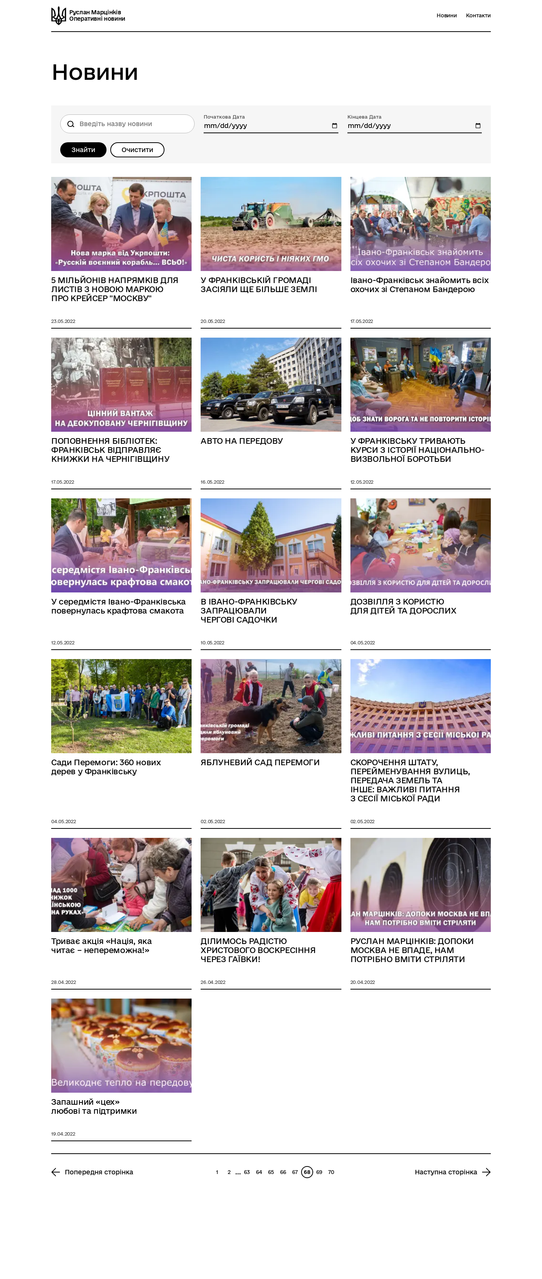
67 (295, 1172)
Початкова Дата (224, 116)
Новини (447, 15)
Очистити (137, 149)
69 (319, 1172)
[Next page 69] (453, 1172)
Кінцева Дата (364, 116)
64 (259, 1172)
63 (247, 1172)
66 (283, 1172)
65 (271, 1172)
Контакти (478, 15)
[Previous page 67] (92, 1172)
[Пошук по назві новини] (127, 123)
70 (331, 1172)
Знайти (83, 149)
